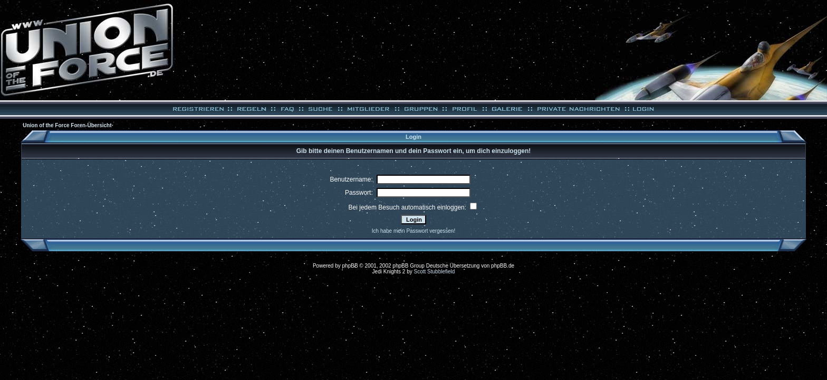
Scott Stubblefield (434, 271)
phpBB (350, 266)
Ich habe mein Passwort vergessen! (413, 231)
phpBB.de (502, 266)
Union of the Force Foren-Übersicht (67, 125)
